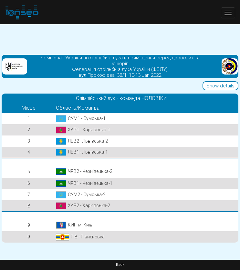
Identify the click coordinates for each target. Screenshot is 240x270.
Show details (220, 86)
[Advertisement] (120, 38)
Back (120, 265)
